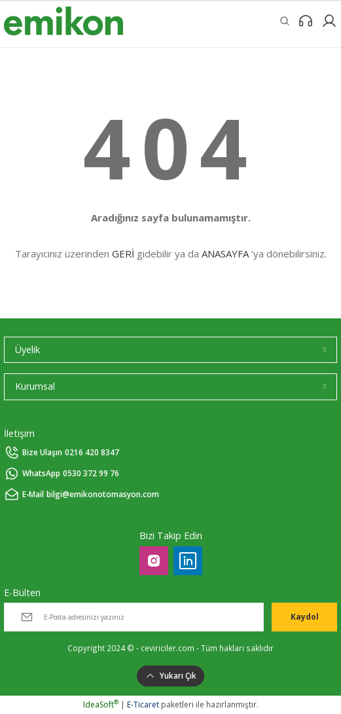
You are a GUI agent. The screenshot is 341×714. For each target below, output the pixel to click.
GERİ (123, 253)
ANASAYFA (225, 253)
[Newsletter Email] (134, 617)
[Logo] (63, 21)
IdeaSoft (100, 704)
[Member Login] (329, 21)
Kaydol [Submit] (305, 616)
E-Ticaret (143, 704)
